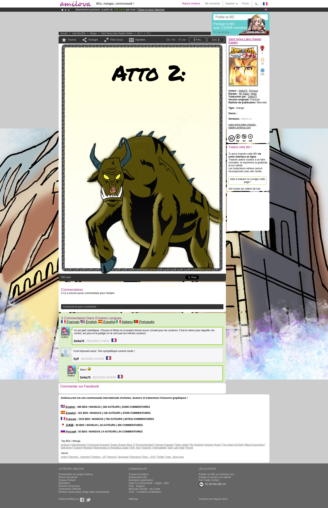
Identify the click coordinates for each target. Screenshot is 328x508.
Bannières (64, 483)
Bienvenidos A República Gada (111, 447)
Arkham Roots (213, 444)
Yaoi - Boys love (175, 456)
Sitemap (133, 499)
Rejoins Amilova (191, 3)
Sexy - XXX (148, 456)
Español (106, 322)
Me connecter (212, 3)
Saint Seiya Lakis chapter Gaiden (117, 33)
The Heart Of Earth (232, 444)
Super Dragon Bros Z (122, 444)
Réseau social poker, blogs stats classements (84, 491)
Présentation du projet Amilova (76, 474)
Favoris (72, 39)
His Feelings (197, 444)
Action (64, 456)
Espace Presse (67, 480)
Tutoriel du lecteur (139, 474)
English (88, 322)
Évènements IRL (138, 477)
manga (93, 33)
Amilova (65, 444)
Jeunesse (123, 456)
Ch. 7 (139, 33)
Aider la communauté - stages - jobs (149, 483)
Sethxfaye (66, 447)
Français (70, 322)
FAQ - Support (137, 486)
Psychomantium (145, 444)
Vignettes (140, 39)
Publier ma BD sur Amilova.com (216, 474)
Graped (77, 447)
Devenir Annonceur (69, 486)
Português (144, 322)
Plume (189, 447)
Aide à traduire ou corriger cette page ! (247, 180)
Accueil (64, 33)
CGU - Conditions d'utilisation (145, 491)
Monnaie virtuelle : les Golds (144, 488)
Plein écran (116, 39)
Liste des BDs (78, 33)
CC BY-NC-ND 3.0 (212, 484)
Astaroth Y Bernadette (154, 447)
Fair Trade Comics (209, 480)
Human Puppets (164, 444)
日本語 (67, 425)
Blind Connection (254, 444)
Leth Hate (179, 447)
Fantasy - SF (98, 456)
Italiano (124, 322)
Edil (170, 447)
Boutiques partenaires (141, 480)
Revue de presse (68, 477)
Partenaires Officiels (70, 488)
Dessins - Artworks (79, 456)
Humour (111, 456)
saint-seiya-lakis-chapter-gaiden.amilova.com (242, 126)
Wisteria (87, 447)
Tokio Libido (181, 444)
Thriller (161, 456)
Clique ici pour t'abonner (151, 9)
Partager (93, 39)
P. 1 (149, 33)
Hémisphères (78, 444)
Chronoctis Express (98, 444)
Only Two (135, 447)
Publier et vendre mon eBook (215, 477)
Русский (68, 431)
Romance (135, 456)
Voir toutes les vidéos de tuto (244, 188)
